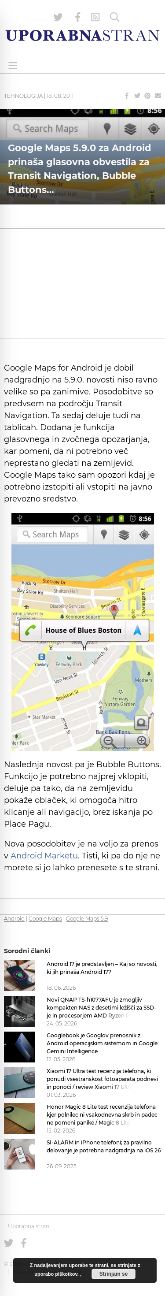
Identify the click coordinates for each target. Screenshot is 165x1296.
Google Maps (45, 918)
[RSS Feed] (95, 17)
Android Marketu (44, 856)
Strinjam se (113, 1274)
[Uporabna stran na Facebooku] (78, 17)
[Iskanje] (115, 17)
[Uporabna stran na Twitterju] (58, 17)
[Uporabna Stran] (82, 35)
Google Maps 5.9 (87, 918)
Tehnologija (23, 96)
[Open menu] (13, 65)
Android (14, 918)
